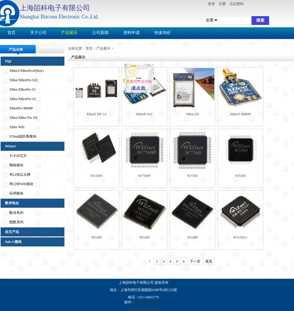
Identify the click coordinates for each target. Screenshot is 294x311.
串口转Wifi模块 (21, 184)
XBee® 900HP (240, 114)
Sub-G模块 (13, 242)
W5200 (144, 237)
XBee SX (192, 114)
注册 (222, 4)
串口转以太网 (19, 175)
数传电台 (12, 203)
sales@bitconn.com (149, 302)
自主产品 (12, 232)
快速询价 (162, 33)
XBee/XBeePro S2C (23, 80)
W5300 (192, 237)
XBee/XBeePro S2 (22, 99)
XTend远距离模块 (22, 136)
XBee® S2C (144, 114)
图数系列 (16, 222)
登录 (211, 4)
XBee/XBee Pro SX (23, 118)
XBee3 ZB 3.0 (96, 114)
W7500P (144, 176)
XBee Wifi (17, 127)
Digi (8, 61)
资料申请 (131, 33)
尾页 (208, 261)
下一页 (195, 261)
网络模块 (16, 165)
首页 (11, 33)
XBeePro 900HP (21, 108)
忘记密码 (237, 4)
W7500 (192, 176)
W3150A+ (240, 237)
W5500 (240, 176)
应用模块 (16, 193)
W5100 (96, 237)
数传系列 (16, 213)
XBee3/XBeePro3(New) (26, 71)
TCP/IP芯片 (18, 156)
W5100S (96, 176)
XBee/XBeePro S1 (22, 89)
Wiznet (10, 146)
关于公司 (38, 33)
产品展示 (69, 33)
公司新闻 (100, 33)
